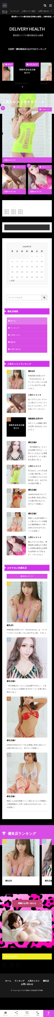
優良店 (10, 64)
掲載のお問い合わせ (27, 903)
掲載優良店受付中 (22, 83)
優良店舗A (32, 442)
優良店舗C (44, 83)
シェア (16, 1013)
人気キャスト (46, 109)
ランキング (14, 11)
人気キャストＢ (10, 191)
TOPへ (48, 1013)
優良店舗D (32, 490)
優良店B (31, 371)
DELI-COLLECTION (34, 990)
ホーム (4, 11)
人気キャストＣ (10, 160)
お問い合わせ (43, 11)
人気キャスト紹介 (29, 11)
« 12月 (12, 280)
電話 (37, 1013)
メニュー (27, 1013)
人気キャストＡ (36, 191)
